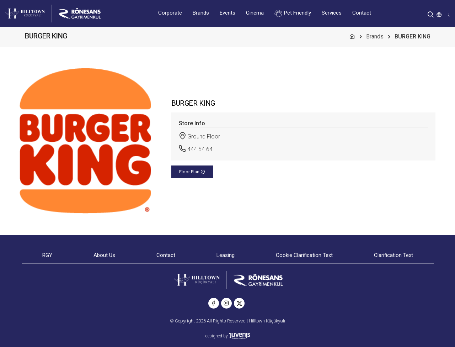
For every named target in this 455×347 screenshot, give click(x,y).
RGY (47, 255)
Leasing (225, 255)
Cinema (255, 13)
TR (446, 15)
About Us (104, 255)
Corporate (170, 13)
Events (227, 13)
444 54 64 (200, 149)
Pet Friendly (292, 13)
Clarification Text (393, 255)
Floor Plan (192, 171)
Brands (201, 13)
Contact (361, 13)
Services (332, 13)
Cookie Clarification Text (304, 255)
